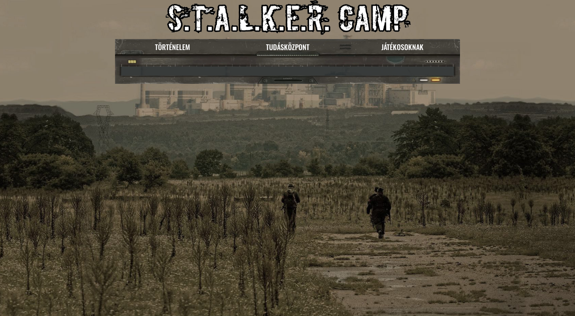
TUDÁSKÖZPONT (287, 47)
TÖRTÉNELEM (172, 47)
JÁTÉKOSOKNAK (402, 47)
